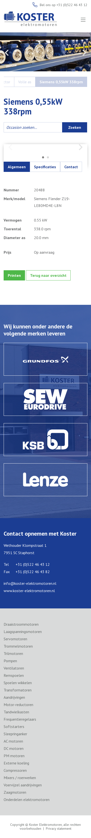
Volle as (24, 81)
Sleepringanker (15, 733)
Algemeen (17, 166)
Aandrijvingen (14, 697)
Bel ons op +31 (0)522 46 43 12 (63, 5)
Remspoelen (14, 675)
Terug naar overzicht (48, 275)
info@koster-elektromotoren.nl (30, 583)
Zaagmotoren (15, 792)
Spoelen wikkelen (18, 682)
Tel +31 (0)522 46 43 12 (27, 564)
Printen (14, 275)
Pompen (10, 660)
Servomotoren (15, 638)
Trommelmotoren (18, 646)
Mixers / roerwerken (20, 777)
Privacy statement (58, 828)
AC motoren (13, 741)
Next (84, 53)
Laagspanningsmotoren (23, 631)
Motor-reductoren (18, 704)
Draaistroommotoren (21, 624)
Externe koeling (16, 763)
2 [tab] (48, 157)
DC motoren (14, 748)
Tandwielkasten (16, 711)
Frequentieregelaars (20, 719)
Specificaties (45, 166)
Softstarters (14, 726)
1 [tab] (43, 157)
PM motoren (14, 755)
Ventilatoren (14, 668)
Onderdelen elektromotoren (27, 799)
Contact (71, 166)
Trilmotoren (13, 653)
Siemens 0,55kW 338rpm (61, 81)
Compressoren (15, 770)
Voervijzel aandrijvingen (23, 784)
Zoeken (74, 127)
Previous (6, 53)
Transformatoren (18, 690)
